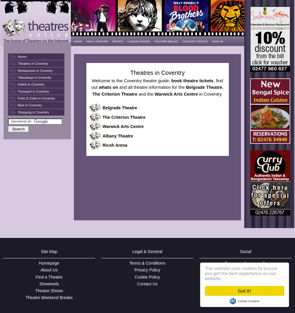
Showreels (49, 284)
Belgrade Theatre (120, 107)
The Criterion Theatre (124, 117)
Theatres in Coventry (33, 63)
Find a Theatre (49, 277)
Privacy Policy (147, 270)
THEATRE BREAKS (166, 41)
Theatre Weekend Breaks (49, 297)
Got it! (244, 291)
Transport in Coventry (33, 91)
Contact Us (147, 284)
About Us (49, 270)
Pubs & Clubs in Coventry (36, 98)
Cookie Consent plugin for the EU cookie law (244, 301)
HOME (78, 41)
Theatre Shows (49, 290)
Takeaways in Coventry (34, 77)
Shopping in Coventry (33, 112)
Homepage (49, 263)
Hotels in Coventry (31, 84)
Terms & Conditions (147, 263)
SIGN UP (217, 41)
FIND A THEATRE (97, 41)
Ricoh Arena (115, 145)
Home (22, 57)
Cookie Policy (147, 277)
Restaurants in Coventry (35, 70)
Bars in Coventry (30, 105)
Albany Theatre (118, 136)
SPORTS (117, 41)
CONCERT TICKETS (195, 41)
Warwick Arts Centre (123, 126)
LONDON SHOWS (139, 41)
